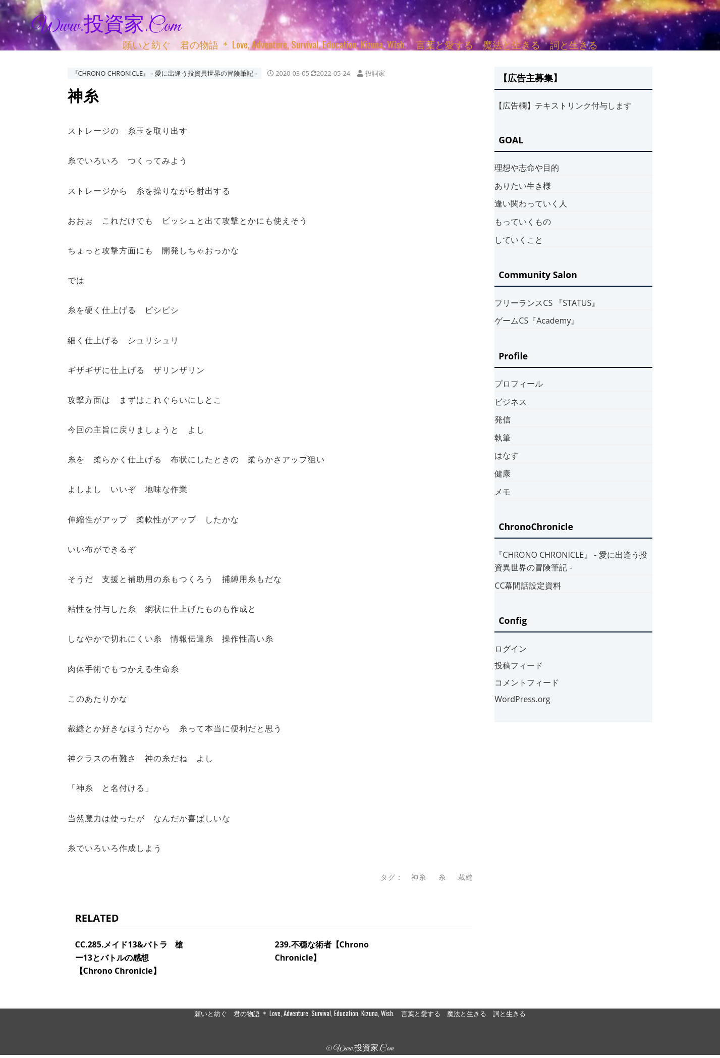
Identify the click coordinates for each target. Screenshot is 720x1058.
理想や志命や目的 (526, 167)
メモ (502, 491)
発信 (502, 419)
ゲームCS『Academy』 (536, 320)
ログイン (510, 648)
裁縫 (465, 877)
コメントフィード (526, 682)
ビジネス (510, 401)
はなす (506, 455)
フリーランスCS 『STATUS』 (546, 302)
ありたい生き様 (522, 185)
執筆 (502, 437)
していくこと (518, 239)
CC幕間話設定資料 (527, 585)
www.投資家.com (106, 26)
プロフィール (518, 383)
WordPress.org (522, 699)
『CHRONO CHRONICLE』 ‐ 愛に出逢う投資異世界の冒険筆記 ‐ (164, 73)
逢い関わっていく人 (530, 203)
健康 (502, 473)
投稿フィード (518, 665)
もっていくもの (522, 221)
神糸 (418, 877)
